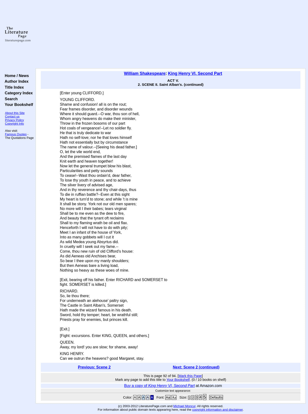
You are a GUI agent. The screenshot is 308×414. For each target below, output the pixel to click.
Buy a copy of (159, 386)
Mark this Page (190, 376)
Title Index (13, 87)
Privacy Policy (14, 120)
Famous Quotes (16, 134)
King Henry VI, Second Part (195, 73)
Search (10, 99)
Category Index (18, 93)
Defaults (216, 397)
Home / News (16, 75)
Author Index (15, 81)
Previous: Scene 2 (94, 367)
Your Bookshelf (18, 104)
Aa (168, 397)
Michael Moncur (184, 406)
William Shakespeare (145, 73)
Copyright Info (14, 123)
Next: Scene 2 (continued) (196, 367)
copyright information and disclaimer (217, 409)
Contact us (12, 116)
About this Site (15, 113)
